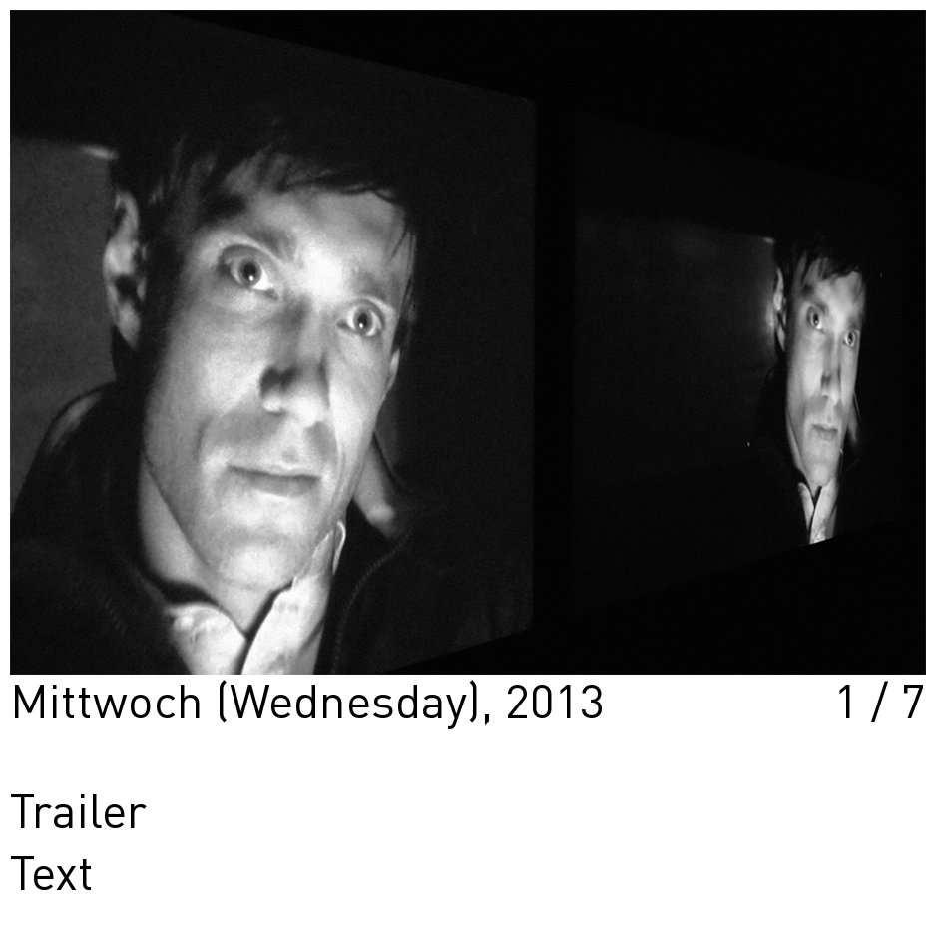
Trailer (78, 815)
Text (52, 877)
